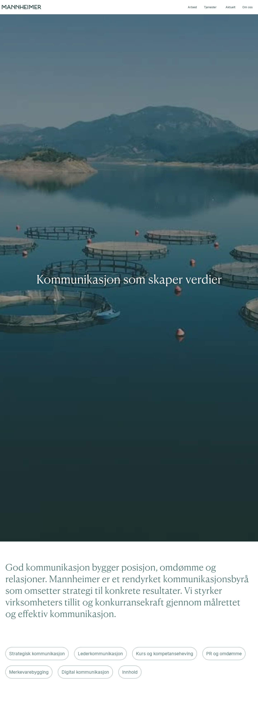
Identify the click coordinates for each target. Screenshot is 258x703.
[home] (21, 7)
